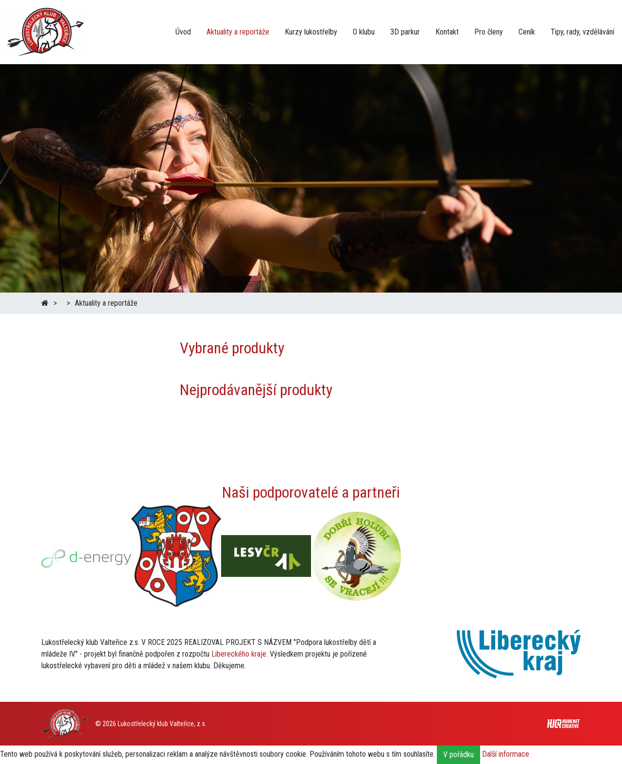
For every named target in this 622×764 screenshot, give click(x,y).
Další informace (505, 754)
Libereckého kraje (238, 654)
